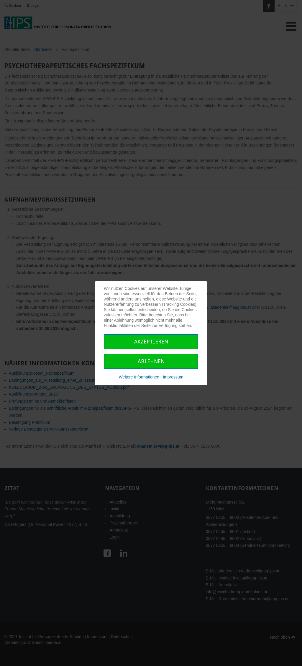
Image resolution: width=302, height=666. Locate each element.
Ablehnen (151, 361)
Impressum (173, 377)
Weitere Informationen (139, 377)
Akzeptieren (151, 341)
